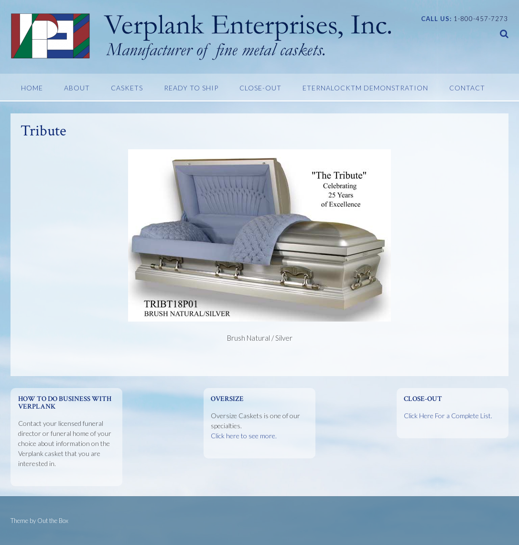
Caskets (127, 88)
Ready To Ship (191, 88)
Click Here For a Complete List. (448, 416)
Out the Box (52, 520)
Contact (467, 88)
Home (32, 88)
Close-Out (260, 88)
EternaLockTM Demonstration (365, 88)
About (77, 88)
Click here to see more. (244, 436)
